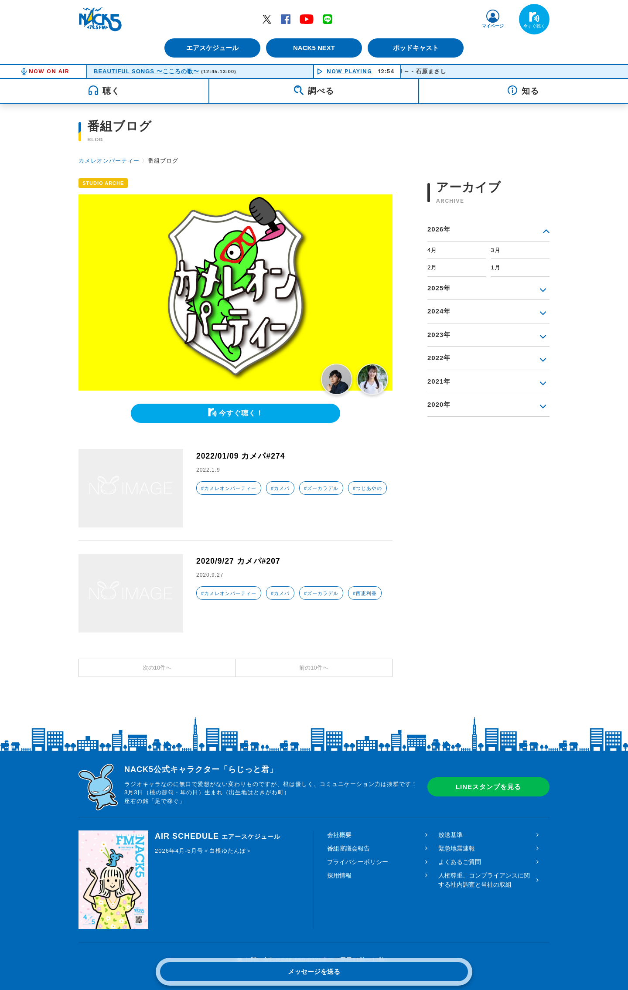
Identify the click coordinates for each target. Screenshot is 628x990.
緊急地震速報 (456, 848)
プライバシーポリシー (357, 861)
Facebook (285, 18)
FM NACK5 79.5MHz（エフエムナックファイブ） (100, 19)
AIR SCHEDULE (217, 836)
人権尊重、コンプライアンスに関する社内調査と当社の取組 (484, 880)
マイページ (493, 26)
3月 (496, 250)
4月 (432, 250)
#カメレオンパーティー (228, 488)
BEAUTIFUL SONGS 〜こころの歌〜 (146, 71)
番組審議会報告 (348, 848)
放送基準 (450, 834)
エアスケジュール (211, 47)
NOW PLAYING (349, 71)
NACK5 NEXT (314, 47)
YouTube (306, 18)
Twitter (267, 18)
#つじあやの (367, 488)
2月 (432, 267)
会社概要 (339, 834)
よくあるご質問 (459, 861)
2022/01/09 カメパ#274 (241, 456)
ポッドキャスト (417, 47)
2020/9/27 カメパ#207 (239, 561)
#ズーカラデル (321, 488)
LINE (327, 18)
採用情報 (339, 875)
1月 (496, 267)
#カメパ (280, 488)
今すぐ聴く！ (241, 413)
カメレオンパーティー (109, 160)
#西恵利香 (365, 593)
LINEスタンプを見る (488, 786)
